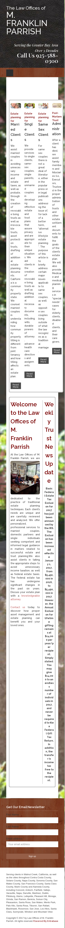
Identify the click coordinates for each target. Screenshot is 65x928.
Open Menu (9, 72)
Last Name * (13, 826)
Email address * (15, 838)
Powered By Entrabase (45, 921)
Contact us (18, 607)
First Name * (13, 814)
